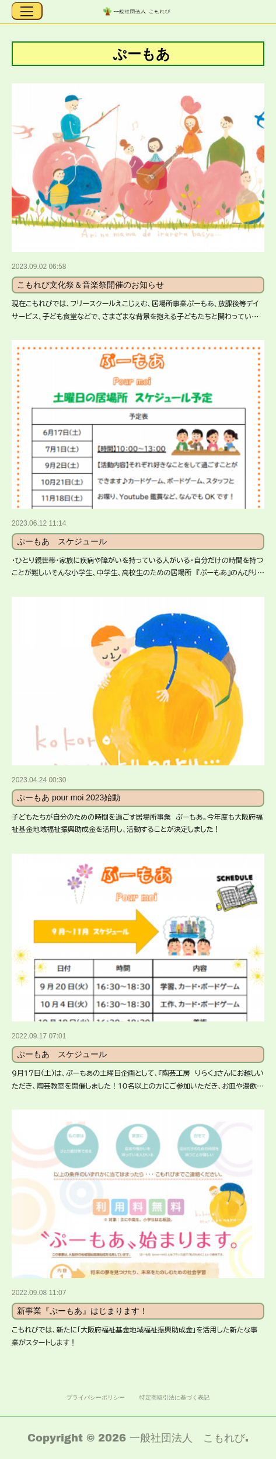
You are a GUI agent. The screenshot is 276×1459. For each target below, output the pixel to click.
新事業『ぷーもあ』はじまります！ (82, 1310)
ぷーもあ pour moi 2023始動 (68, 797)
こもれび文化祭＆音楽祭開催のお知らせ (90, 284)
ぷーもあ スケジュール (62, 541)
